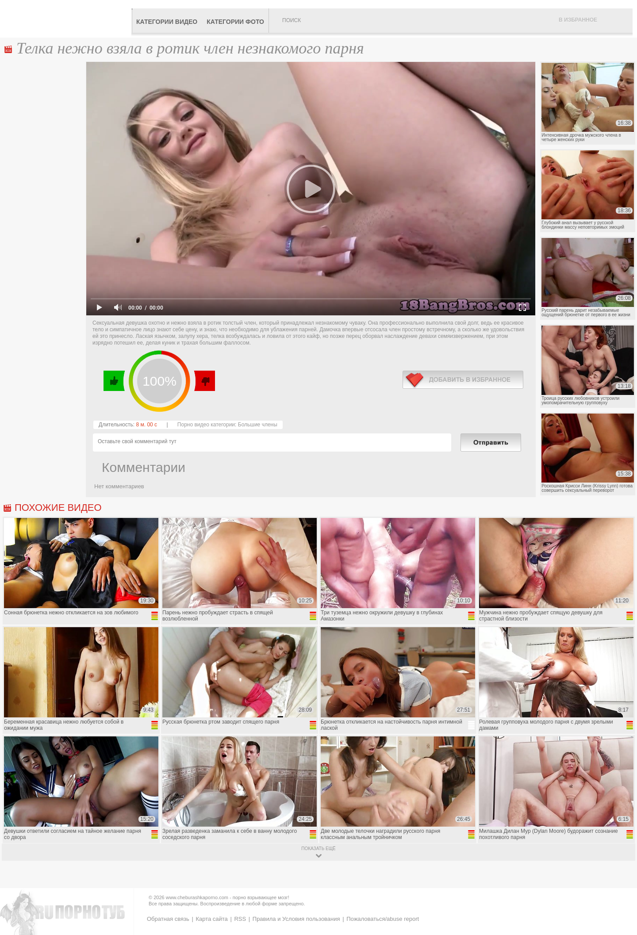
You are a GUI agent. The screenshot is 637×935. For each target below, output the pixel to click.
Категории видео (166, 21)
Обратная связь (168, 919)
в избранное (463, 380)
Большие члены (257, 425)
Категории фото (235, 21)
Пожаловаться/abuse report (382, 919)
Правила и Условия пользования (296, 919)
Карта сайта (211, 919)
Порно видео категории (206, 425)
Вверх (620, 877)
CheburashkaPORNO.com (67, 18)
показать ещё (318, 848)
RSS (240, 919)
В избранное (578, 20)
